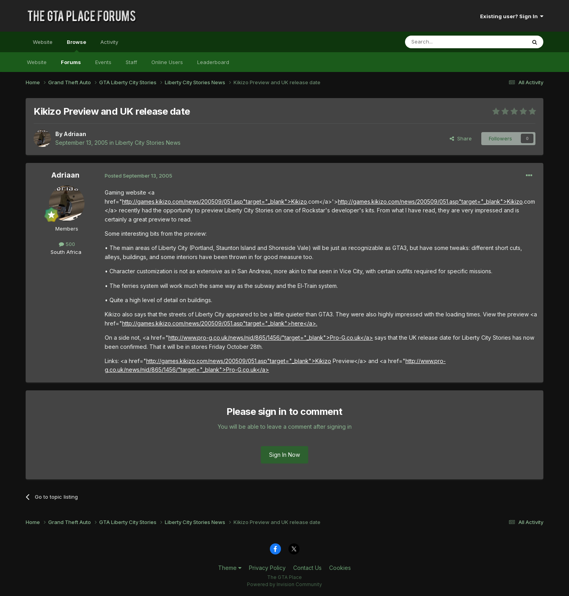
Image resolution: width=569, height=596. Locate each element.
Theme (229, 567)
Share (461, 138)
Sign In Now (284, 454)
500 (67, 244)
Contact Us (307, 567)
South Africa (66, 252)
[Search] (445, 42)
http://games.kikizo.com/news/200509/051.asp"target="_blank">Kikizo (214, 201)
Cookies (340, 567)
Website (43, 42)
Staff (131, 62)
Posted (138, 175)
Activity (109, 42)
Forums (71, 62)
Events (103, 62)
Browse (76, 45)
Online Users (167, 62)
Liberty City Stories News (148, 142)
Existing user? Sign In (511, 16)
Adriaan (75, 134)
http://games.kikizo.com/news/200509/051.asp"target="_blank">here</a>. (219, 323)
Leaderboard (213, 62)
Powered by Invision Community (284, 584)
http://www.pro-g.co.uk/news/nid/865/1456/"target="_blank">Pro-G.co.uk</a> (270, 337)
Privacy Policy (267, 567)
